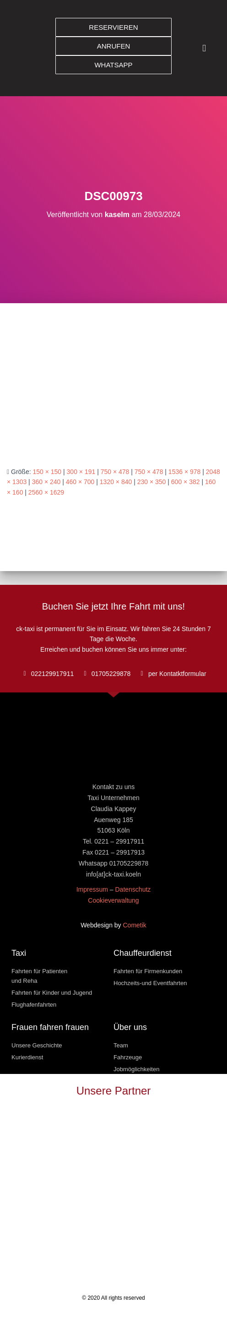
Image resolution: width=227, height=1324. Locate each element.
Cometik (134, 925)
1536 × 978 (184, 471)
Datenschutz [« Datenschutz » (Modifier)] (133, 889)
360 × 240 (46, 481)
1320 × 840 (116, 481)
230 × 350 (151, 481)
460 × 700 (80, 481)
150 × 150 (46, 471)
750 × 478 (115, 471)
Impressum (92, 889)
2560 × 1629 (46, 492)
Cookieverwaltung (113, 900)
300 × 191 (81, 471)
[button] (204, 48)
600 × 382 (185, 481)
